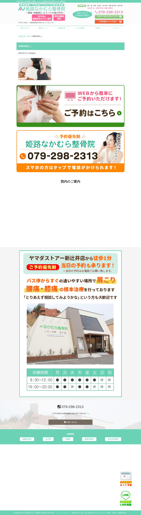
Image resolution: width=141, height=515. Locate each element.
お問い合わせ (70, 422)
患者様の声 (61, 28)
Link (87, 413)
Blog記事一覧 (23, 36)
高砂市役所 (89, 439)
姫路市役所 (27, 439)
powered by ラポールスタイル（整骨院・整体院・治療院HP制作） (107, 513)
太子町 (48, 439)
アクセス (116, 28)
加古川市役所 (113, 439)
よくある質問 (79, 28)
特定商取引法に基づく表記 (79, 513)
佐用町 (67, 439)
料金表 (97, 28)
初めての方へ (25, 28)
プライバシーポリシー (63, 513)
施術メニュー (43, 28)
